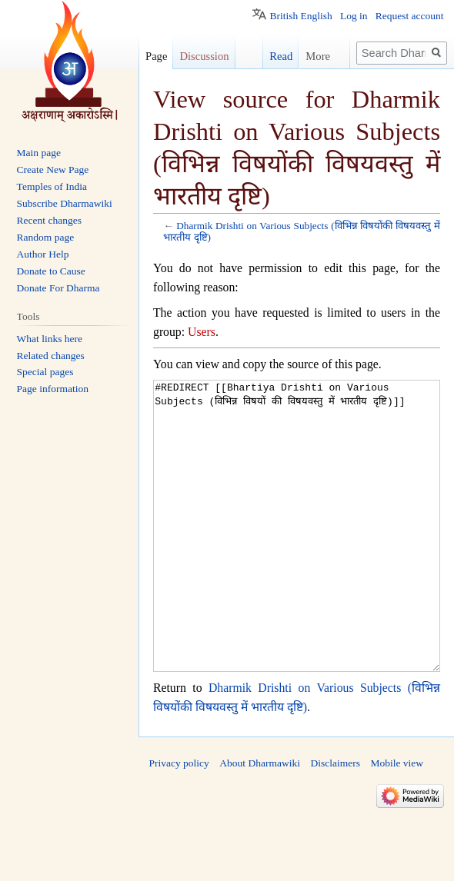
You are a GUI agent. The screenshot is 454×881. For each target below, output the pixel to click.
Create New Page (53, 169)
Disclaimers (334, 820)
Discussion (204, 56)
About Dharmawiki (259, 820)
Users (201, 331)
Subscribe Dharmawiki (64, 203)
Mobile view (396, 820)
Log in (354, 16)
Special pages (45, 371)
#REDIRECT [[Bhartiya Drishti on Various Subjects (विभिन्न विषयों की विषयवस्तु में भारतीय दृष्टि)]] (296, 555)
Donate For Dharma (58, 288)
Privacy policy (179, 820)
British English (300, 16)
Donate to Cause (51, 271)
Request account (410, 16)
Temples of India (52, 186)
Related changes (51, 355)
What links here (49, 338)
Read (273, 56)
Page (156, 56)
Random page (46, 237)
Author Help (43, 254)
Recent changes (49, 220)
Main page (39, 152)
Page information (52, 388)
